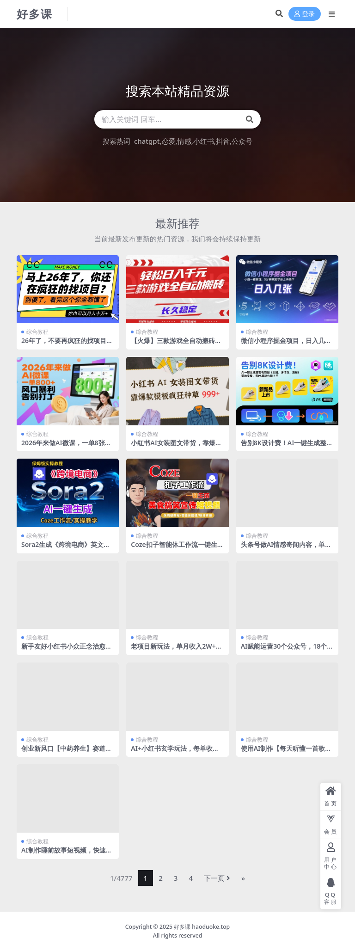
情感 (184, 141)
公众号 (242, 141)
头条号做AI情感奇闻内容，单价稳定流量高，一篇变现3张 (286, 548)
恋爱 (169, 141)
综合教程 (37, 332)
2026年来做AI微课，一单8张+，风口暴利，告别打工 (63, 446)
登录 (304, 14)
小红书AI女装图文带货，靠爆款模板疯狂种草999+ (176, 446)
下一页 (217, 878)
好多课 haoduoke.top (202, 927)
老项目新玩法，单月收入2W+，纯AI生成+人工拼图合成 (176, 650)
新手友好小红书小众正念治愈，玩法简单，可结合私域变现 (66, 650)
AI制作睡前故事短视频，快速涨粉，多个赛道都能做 (66, 854)
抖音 (223, 141)
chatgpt (146, 141)
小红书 (203, 141)
